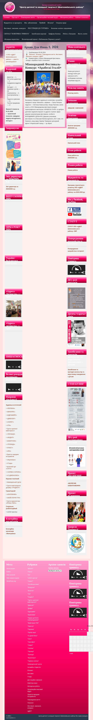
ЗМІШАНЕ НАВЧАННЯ (76, 108)
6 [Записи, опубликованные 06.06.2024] (81, 637)
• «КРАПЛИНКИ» (11, 494)
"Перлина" (31, 629)
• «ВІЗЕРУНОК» (11, 441)
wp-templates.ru (10, 717)
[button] (76, 269)
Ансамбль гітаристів (34, 667)
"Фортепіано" (32, 658)
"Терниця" (31, 651)
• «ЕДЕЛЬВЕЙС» (11, 415)
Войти (8, 572)
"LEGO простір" (33, 578)
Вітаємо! (51, 23)
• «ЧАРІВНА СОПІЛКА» (13, 472)
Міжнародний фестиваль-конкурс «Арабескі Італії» (43, 65)
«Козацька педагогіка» (12, 39)
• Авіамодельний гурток (13, 482)
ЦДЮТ (41, 56)
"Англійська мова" (33, 584)
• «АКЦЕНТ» (10, 437)
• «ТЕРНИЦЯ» (10, 434)
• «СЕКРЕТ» (10, 422)
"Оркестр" (31, 626)
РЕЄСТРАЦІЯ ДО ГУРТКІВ (38, 28)
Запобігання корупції (39, 34)
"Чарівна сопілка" (33, 661)
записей (11, 575)
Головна (7, 17)
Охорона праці (61, 23)
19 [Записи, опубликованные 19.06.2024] (78, 645)
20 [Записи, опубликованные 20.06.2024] (81, 645)
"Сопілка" (31, 648)
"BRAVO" (30, 568)
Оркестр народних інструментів (33, 695)
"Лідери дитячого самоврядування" (33, 619)
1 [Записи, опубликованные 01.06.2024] (88, 633)
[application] (13, 365)
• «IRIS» (8, 451)
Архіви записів (53, 568)
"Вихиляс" (32, 54)
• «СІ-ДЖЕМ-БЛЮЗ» (12, 475)
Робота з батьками (69, 34)
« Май (71, 653)
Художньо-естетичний (13, 405)
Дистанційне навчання (35, 680)
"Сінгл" (30, 639)
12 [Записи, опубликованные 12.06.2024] (78, 641)
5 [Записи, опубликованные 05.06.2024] (78, 637)
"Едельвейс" (32, 611)
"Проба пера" (32, 632)
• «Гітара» (9, 463)
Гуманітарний (10, 491)
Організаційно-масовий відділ (47, 17)
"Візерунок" (31, 587)
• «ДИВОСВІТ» (10, 418)
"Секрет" (30, 645)
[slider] (76, 272)
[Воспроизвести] (9, 367)
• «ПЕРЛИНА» (10, 408)
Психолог (31, 703)
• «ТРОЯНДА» (10, 444)
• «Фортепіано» (11, 460)
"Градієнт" (31, 597)
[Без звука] (19, 367)
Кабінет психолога (82, 17)
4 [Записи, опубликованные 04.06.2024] (74, 637)
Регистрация (11, 568)
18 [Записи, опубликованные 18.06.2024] (74, 645)
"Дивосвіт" (31, 605)
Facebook (42, 23)
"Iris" (29, 575)
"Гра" (29, 594)
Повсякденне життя (28, 17)
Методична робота (66, 17)
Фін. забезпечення (30, 23)
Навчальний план (74, 143)
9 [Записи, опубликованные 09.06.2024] (92, 637)
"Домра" (30, 608)
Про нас (15, 17)
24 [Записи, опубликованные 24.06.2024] (71, 649)
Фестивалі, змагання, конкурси (15, 28)
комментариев (13, 578)
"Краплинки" (31, 615)
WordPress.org (11, 581)
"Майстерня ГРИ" (33, 623)
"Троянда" (31, 654)
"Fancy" (30, 572)
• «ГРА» (8, 425)
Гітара (30, 677)
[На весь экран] (20, 367)
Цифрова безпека (55, 34)
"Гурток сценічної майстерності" (33, 601)
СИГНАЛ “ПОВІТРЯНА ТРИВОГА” (16, 34)
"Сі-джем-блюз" (33, 636)
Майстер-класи (32, 683)
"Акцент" (30, 581)
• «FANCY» (9, 448)
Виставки (30, 673)
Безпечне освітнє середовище (61, 28)
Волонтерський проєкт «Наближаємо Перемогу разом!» (41, 39)
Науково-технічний (12, 479)
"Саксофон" (31, 642)
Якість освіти (82, 34)
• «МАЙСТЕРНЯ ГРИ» (13, 498)
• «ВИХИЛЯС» (10, 412)
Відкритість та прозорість (13, 23)
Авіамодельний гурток (35, 664)
